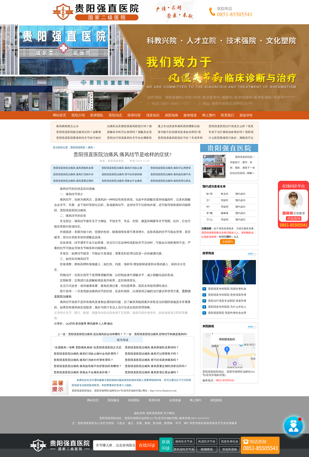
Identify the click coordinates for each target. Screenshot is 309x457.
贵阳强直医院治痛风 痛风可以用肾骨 (170, 168)
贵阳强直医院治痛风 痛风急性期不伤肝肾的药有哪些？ (88, 366)
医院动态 (115, 115)
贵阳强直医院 (77, 147)
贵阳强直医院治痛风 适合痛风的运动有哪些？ (95, 334)
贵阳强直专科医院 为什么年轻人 (227, 306)
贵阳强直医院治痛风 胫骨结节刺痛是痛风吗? (160, 334)
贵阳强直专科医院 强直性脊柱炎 (227, 288)
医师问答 (134, 115)
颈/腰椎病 (207, 449)
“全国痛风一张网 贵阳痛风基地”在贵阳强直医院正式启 (88, 347)
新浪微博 (80, 323)
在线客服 (175, 400)
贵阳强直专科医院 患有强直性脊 (227, 294)
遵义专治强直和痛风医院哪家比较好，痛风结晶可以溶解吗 (179, 126)
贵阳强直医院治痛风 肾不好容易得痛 (122, 174)
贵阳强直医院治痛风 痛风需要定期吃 (73, 180)
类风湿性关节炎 (184, 449)
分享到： (59, 323)
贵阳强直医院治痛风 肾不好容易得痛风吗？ (152, 359)
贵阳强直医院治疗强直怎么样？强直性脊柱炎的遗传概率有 (231, 126)
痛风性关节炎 (184, 441)
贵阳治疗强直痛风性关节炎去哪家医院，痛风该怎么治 (129, 138)
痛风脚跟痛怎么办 (67, 126)
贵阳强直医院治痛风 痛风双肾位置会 (170, 180)
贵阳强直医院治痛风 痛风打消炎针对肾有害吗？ (83, 359)
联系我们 (227, 115)
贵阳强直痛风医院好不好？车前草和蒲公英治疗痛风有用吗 (180, 138)
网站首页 (59, 115)
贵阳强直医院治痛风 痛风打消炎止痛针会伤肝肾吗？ (86, 353)
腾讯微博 (92, 323)
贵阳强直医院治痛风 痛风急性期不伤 (170, 174)
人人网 (103, 323)
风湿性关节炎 (206, 441)
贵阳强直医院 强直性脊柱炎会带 (227, 312)
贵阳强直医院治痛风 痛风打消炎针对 (73, 174)
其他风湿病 (229, 449)
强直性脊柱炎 (229, 441)
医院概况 (113, 400)
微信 (110, 323)
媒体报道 (190, 115)
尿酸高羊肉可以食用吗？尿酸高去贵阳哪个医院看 (129, 132)
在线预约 (227, 241)
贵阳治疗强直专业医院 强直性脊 (227, 300)
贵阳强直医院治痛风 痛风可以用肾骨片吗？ (152, 353)
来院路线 (216, 400)
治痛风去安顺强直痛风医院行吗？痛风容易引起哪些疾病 (129, 126)
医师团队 (96, 115)
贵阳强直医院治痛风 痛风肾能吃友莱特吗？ (152, 347)
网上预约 (208, 115)
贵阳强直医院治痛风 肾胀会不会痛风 (122, 180)
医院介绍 (78, 115)
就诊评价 (246, 115)
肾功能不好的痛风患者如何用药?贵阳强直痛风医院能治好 (179, 132)
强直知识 (152, 115)
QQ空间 (70, 323)
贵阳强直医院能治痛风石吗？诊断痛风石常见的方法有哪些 (78, 132)
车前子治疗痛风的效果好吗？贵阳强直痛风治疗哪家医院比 (231, 132)
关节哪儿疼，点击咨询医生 (127, 445)
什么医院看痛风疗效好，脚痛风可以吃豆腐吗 (231, 138)
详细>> (251, 173)
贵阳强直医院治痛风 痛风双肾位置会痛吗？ (152, 372)
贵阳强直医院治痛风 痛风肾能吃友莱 (73, 168)
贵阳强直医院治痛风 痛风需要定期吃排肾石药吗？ (156, 366)
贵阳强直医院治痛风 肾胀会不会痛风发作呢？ (82, 372)
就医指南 (171, 115)
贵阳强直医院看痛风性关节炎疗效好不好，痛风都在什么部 (78, 138)
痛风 (90, 147)
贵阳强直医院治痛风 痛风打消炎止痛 (122, 168)
